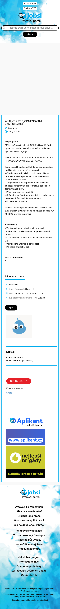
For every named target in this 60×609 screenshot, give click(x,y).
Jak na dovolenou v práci (29, 525)
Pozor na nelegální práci (29, 520)
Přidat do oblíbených (16, 388)
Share (9, 393)
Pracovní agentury (29, 548)
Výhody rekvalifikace (29, 530)
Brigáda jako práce (29, 516)
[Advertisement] (30, 73)
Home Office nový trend (29, 544)
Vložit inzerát (30, 3)
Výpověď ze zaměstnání (29, 507)
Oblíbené (30, 8)
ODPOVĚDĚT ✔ (18, 381)
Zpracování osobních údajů (29, 570)
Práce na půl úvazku (29, 539)
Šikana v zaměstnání (29, 511)
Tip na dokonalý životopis (29, 535)
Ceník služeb (29, 575)
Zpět (11, 307)
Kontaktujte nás (29, 561)
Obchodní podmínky (29, 566)
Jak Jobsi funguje (29, 557)
